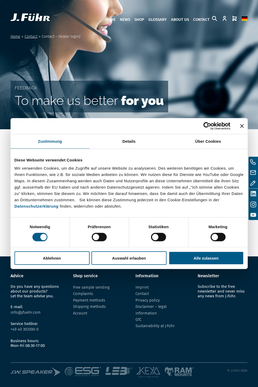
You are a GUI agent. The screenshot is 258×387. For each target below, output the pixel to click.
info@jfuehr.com (26, 312)
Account (80, 313)
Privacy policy (147, 300)
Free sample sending (91, 287)
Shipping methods (89, 306)
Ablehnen (52, 258)
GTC (138, 319)
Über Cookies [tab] (208, 141)
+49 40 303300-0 (24, 329)
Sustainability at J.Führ (155, 325)
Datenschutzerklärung (36, 206)
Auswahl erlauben (129, 258)
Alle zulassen (205, 258)
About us (180, 19)
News (125, 19)
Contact (201, 19)
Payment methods (89, 300)
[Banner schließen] (242, 126)
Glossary (157, 19)
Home (110, 19)
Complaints (83, 293)
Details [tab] (129, 141)
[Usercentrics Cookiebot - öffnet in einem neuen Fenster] (207, 126)
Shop (139, 19)
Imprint (142, 287)
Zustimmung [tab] (50, 141)
